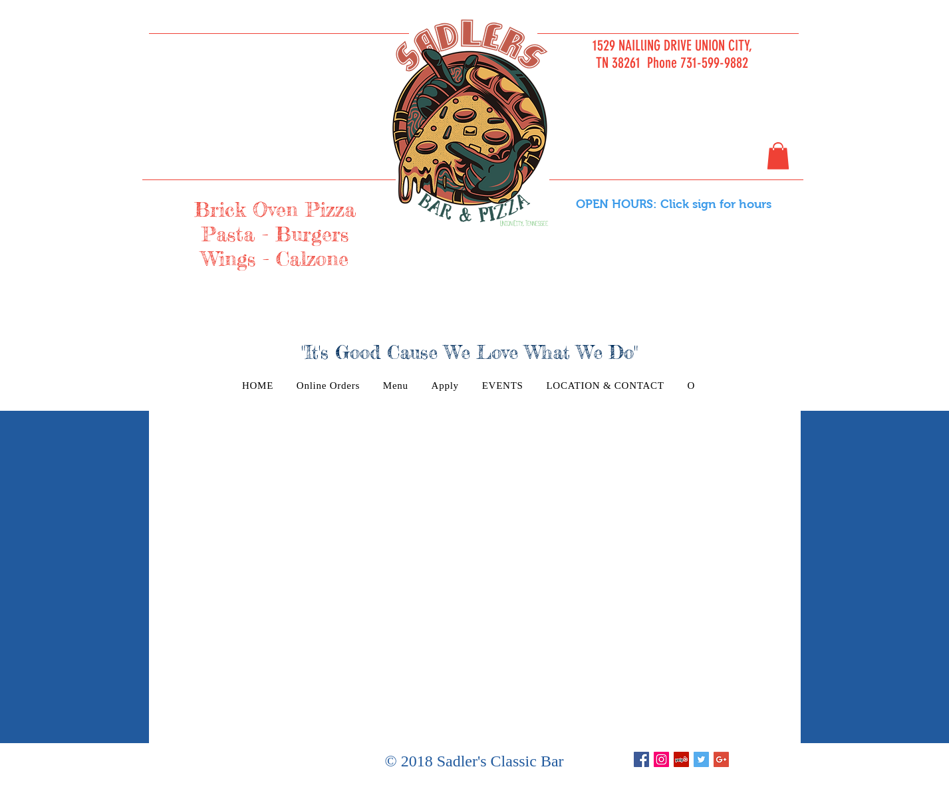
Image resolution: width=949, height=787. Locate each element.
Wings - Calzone (275, 259)
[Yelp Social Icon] (681, 759)
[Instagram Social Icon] (661, 759)
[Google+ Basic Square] (721, 759)
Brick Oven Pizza (275, 209)
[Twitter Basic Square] (701, 759)
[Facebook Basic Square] (641, 759)
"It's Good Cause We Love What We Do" (469, 352)
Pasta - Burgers (275, 234)
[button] (778, 155)
